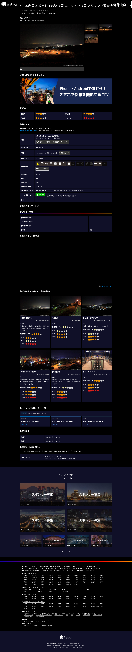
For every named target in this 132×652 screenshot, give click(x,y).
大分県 (51, 584)
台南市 (84, 596)
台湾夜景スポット (64, 6)
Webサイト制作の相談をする (52, 570)
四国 (50, 591)
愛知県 (25, 580)
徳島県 (68, 582)
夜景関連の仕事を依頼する (31, 570)
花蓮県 (68, 598)
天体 (67, 615)
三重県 (51, 580)
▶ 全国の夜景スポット (54, 13)
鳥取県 (25, 582)
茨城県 (84, 575)
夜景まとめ (54, 613)
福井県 (101, 577)
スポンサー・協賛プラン (30, 568)
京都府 (68, 580)
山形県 (68, 575)
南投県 (42, 598)
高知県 (93, 582)
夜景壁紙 (36, 625)
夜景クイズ (71, 613)
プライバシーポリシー (88, 566)
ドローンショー (59, 615)
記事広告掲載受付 (65, 568)
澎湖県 (76, 598)
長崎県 (34, 584)
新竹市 (59, 596)
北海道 (25, 575)
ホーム (25, 566)
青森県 (34, 575)
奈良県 (93, 580)
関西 (25, 591)
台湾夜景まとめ (40, 616)
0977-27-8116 (40, 186)
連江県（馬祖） (95, 606)
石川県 (93, 577)
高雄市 (93, 596)
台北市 (25, 596)
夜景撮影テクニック (47, 625)
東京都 (25, 577)
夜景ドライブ (45, 621)
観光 (72, 615)
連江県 (93, 598)
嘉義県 (34, 606)
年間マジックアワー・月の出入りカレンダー (52, 142)
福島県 (76, 575)
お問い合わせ (96, 568)
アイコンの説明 (42, 169)
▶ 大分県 (31, 13)
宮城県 (51, 575)
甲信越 (63, 589)
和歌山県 (102, 580)
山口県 (59, 582)
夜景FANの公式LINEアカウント (29, 130)
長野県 (76, 577)
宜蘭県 (59, 598)
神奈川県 (34, 577)
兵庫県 (76, 580)
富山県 (84, 577)
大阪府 (59, 580)
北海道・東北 (27, 589)
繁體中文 (119, 5)
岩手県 (42, 575)
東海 (88, 589)
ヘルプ (76, 566)
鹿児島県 (68, 584)
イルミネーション (28, 615)
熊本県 (42, 584)
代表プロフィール (56, 566)
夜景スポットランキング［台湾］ (34, 602)
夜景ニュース (45, 613)
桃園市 (42, 596)
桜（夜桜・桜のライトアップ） (90, 613)
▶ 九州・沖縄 (41, 13)
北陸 (75, 589)
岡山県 (42, 582)
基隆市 (51, 596)
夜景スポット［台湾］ (30, 594)
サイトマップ (91, 570)
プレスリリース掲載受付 (49, 568)
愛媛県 (84, 582)
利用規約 (68, 566)
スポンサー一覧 (66, 551)
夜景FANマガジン (29, 611)
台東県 (25, 598)
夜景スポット (27, 613)
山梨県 (68, 577)
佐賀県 (25, 584)
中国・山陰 (39, 591)
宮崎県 (59, 584)
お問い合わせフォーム (53, 456)
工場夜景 (36, 613)
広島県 (51, 582)
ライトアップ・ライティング (44, 615)
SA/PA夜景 (39, 159)
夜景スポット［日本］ (30, 573)
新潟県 (59, 577)
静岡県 (42, 580)
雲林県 (25, 606)
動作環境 (81, 570)
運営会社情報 (44, 566)
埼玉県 (42, 577)
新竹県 (68, 596)
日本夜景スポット (34, 6)
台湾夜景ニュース (28, 616)
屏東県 (101, 596)
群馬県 (101, 575)
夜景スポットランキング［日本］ (34, 587)
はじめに (33, 566)
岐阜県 (34, 580)
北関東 (38, 589)
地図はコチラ (64, 153)
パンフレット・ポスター (81, 568)
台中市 (76, 596)
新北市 (34, 596)
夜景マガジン (90, 6)
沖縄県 (76, 584)
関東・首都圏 (52, 589)
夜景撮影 (62, 613)
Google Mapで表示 (106, 286)
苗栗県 (51, 598)
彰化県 (34, 598)
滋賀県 (84, 580)
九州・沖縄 (65, 591)
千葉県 (51, 577)
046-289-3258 (65, 644)
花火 (78, 613)
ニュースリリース (69, 570)
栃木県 (93, 575)
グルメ (78, 615)
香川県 (76, 582)
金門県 (84, 598)
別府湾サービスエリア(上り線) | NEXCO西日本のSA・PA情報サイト (59, 190)
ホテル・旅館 (86, 615)
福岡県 (101, 582)
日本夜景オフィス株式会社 (61, 645)
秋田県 (59, 575)
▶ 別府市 (23, 13)
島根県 (34, 582)
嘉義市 (34, 608)
